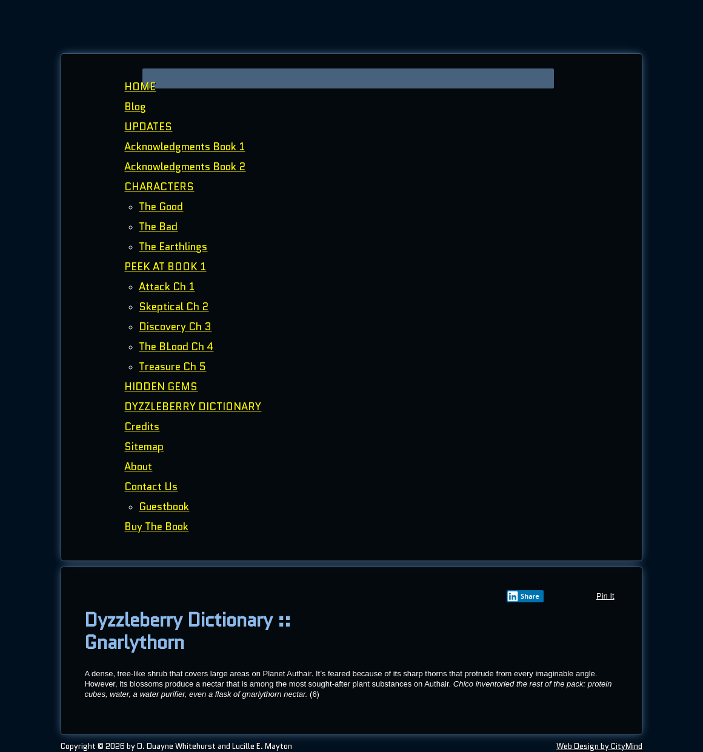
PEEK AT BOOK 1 (165, 266)
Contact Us (151, 486)
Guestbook (164, 506)
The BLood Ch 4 (176, 346)
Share (523, 596)
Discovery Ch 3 (175, 326)
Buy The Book (156, 526)
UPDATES (148, 126)
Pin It (605, 596)
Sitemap (144, 446)
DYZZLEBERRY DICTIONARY (192, 406)
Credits (141, 426)
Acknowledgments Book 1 (184, 146)
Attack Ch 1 (167, 286)
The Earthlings (173, 246)
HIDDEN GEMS (161, 386)
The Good (161, 206)
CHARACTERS (159, 186)
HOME (140, 86)
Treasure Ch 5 (172, 366)
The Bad (158, 226)
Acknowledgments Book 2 (184, 166)
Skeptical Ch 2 (173, 306)
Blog (135, 106)
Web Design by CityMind (599, 746)
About (138, 466)
